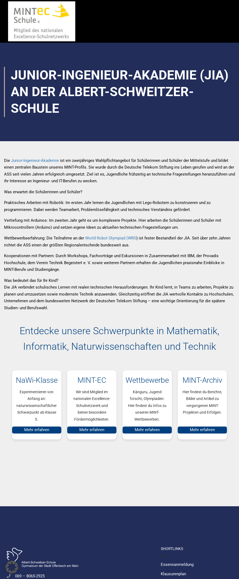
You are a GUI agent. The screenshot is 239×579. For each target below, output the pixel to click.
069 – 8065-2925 (30, 576)
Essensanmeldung (177, 564)
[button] (12, 567)
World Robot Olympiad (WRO (110, 238)
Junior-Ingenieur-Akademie (35, 160)
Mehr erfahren (36, 429)
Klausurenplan (173, 573)
